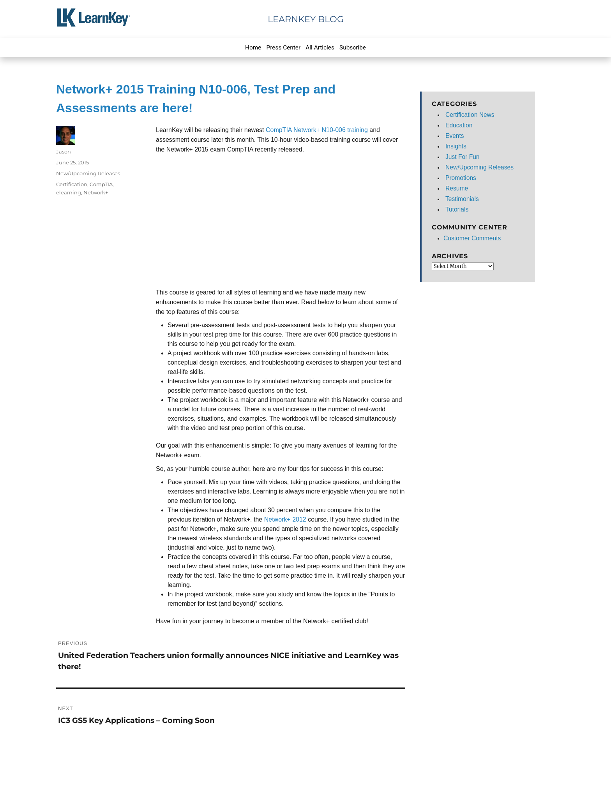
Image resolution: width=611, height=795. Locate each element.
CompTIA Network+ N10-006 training (317, 130)
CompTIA (101, 184)
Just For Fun (462, 156)
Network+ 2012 (285, 519)
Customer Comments (472, 238)
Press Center (284, 47)
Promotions (460, 178)
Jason (63, 151)
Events (454, 135)
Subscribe (352, 47)
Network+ (95, 192)
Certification (71, 184)
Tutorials (456, 209)
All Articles (320, 47)
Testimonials (462, 199)
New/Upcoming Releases (88, 173)
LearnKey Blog (306, 19)
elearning (68, 192)
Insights (455, 146)
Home (253, 47)
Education (458, 125)
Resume (456, 188)
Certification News (469, 114)
